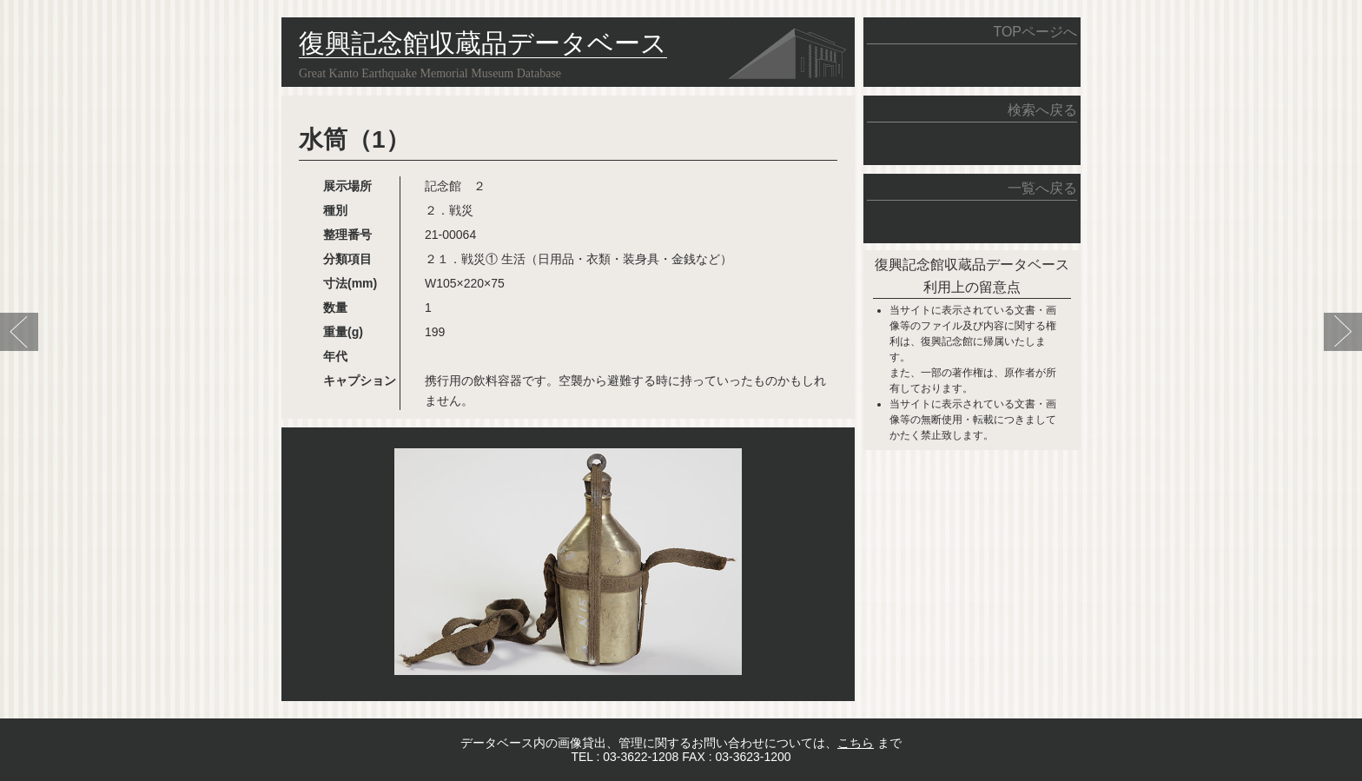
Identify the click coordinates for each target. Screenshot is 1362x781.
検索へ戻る (1042, 110)
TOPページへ (1035, 31)
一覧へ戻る (1042, 188)
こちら (855, 743)
